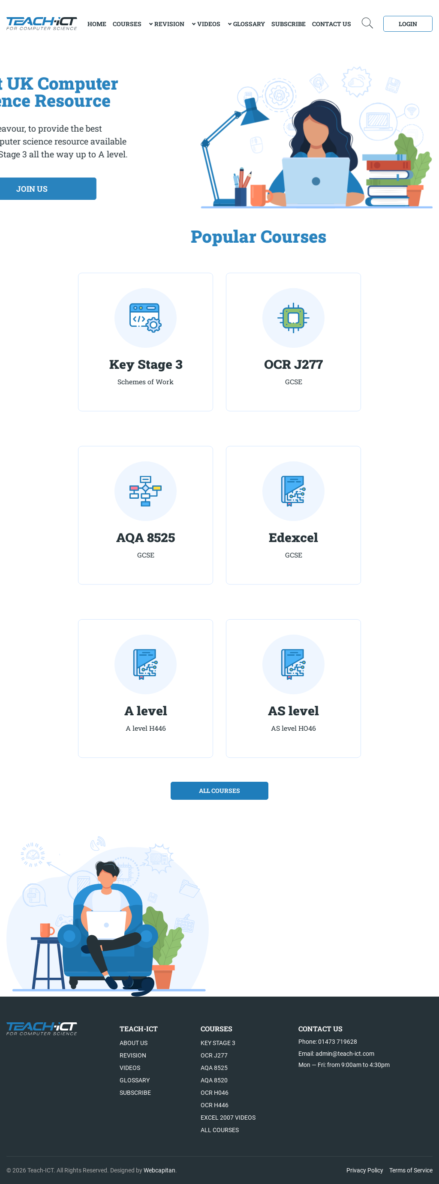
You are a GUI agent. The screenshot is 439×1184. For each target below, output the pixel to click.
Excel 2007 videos (228, 1117)
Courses (127, 24)
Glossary (249, 24)
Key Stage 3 (218, 1042)
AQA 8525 (214, 1067)
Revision (169, 24)
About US (133, 1042)
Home (96, 24)
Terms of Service (411, 1170)
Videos (208, 24)
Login (408, 24)
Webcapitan (159, 1170)
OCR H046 (215, 1092)
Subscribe (288, 24)
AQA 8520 (214, 1080)
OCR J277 (214, 1055)
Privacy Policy (364, 1170)
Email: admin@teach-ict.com (336, 1053)
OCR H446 (215, 1105)
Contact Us (331, 24)
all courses (219, 790)
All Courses (220, 1130)
